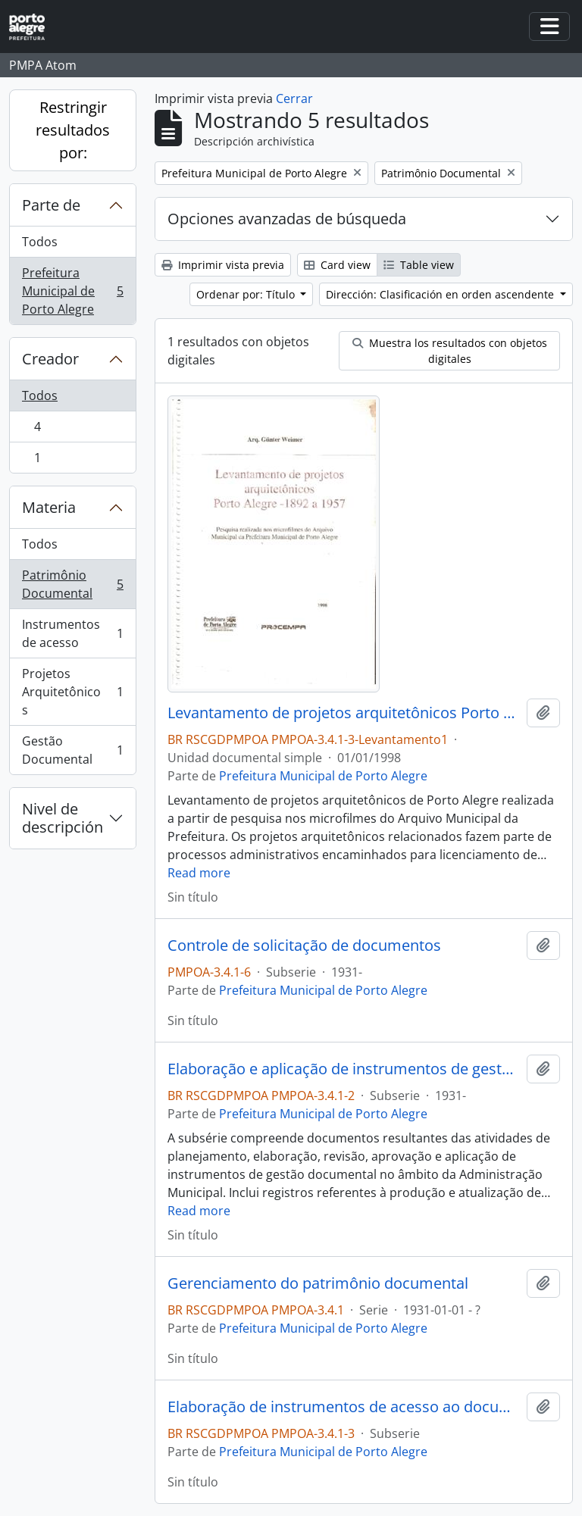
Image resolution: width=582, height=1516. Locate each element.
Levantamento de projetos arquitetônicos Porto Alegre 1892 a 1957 (344, 713)
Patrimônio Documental (72, 584)
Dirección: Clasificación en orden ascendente (441, 294)
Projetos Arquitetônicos (72, 691)
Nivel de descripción (62, 818)
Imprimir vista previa (222, 265)
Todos (40, 241)
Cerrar (294, 98)
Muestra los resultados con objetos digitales (449, 351)
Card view (337, 265)
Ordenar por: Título (247, 294)
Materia (49, 507)
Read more (198, 872)
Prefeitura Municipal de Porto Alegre (72, 290)
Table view (418, 265)
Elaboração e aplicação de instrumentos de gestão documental (344, 1069)
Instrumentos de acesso (72, 633)
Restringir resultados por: (73, 130)
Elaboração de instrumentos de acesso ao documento (344, 1407)
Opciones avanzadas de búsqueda (286, 218)
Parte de (51, 205)
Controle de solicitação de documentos (304, 945)
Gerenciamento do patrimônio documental (317, 1283)
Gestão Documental (72, 750)
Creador (50, 359)
